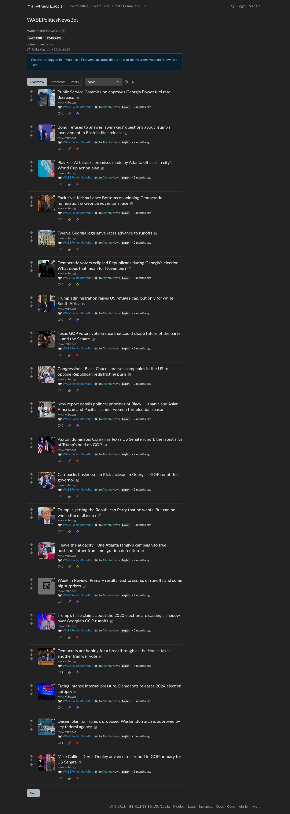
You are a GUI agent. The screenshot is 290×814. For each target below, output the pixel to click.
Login (242, 6)
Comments (57, 82)
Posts (75, 82)
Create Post (100, 6)
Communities (78, 6)
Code (231, 806)
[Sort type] (104, 82)
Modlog (179, 806)
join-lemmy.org (249, 806)
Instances (206, 806)
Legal (191, 806)
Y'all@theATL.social (46, 5)
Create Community (126, 6)
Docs (220, 806)
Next (33, 793)
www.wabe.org (67, 102)
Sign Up (254, 6)
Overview (37, 82)
